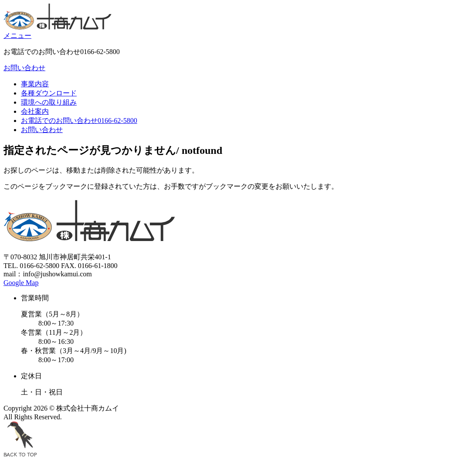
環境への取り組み (49, 102)
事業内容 (35, 84)
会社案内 (35, 111)
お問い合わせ (24, 67)
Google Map (20, 282)
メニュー (17, 35)
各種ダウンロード (49, 93)
